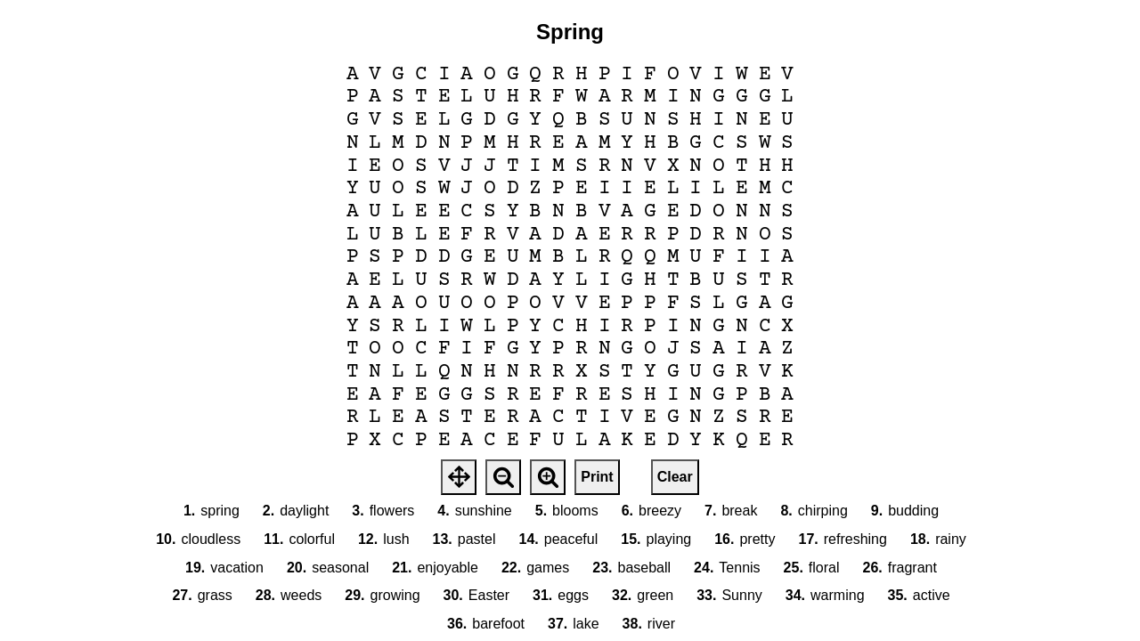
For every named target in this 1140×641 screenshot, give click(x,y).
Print (597, 476)
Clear (675, 476)
